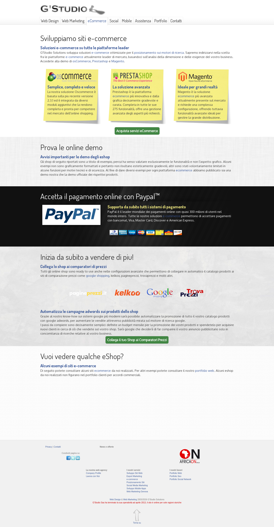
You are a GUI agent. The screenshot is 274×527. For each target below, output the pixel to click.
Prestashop (100, 61)
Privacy (48, 447)
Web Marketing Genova (137, 491)
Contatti (176, 20)
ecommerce (121, 96)
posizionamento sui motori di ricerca (159, 53)
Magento (117, 61)
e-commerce (100, 53)
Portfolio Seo (175, 476)
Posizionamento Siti (135, 482)
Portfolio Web (175, 473)
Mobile (127, 20)
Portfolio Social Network (180, 479)
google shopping (97, 276)
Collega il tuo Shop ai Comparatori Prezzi (137, 340)
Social (114, 20)
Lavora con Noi (93, 476)
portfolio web (204, 371)
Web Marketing (73, 20)
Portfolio (160, 20)
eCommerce (97, 20)
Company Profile (93, 473)
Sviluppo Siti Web (134, 473)
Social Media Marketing (137, 485)
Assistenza (143, 20)
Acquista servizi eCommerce (137, 131)
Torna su (137, 523)
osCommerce (82, 61)
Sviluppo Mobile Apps (136, 488)
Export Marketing (134, 476)
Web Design (50, 20)
